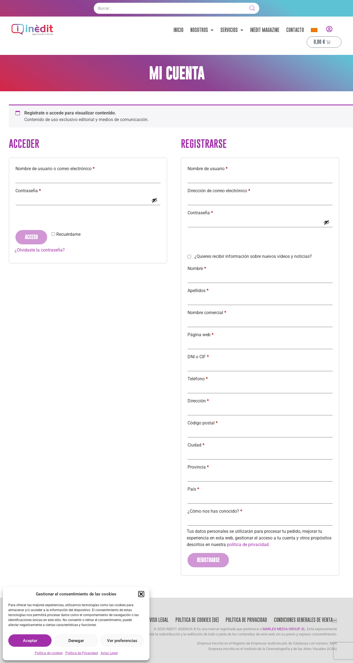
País (193, 489)
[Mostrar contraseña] (154, 200)
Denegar (76, 640)
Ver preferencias (122, 640)
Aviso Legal (109, 653)
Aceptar (30, 640)
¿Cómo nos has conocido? (215, 511)
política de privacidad (248, 544)
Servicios (231, 30)
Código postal (203, 423)
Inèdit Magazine (264, 30)
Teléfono (198, 378)
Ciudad (196, 445)
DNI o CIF (198, 356)
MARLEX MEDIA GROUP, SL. (284, 629)
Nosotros (201, 30)
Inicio (178, 30)
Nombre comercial (207, 312)
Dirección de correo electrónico (229, 189)
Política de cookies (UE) (197, 620)
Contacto (295, 30)
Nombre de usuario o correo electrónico (65, 167)
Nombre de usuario (218, 167)
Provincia (198, 467)
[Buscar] (252, 8)
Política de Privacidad (81, 653)
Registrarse (208, 560)
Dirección (198, 400)
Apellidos (198, 290)
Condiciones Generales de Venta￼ (305, 620)
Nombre (197, 268)
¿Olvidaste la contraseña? (40, 250)
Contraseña (38, 189)
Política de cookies (49, 653)
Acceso (31, 237)
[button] (141, 594)
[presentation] (56, 218)
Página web (200, 334)
